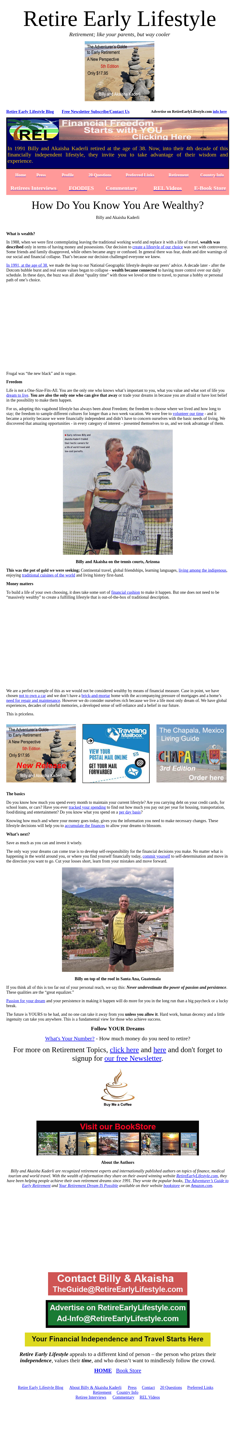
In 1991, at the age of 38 (26, 265)
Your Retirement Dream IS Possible (88, 1185)
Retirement (102, 1392)
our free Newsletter (132, 1058)
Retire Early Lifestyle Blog (30, 111)
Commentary (123, 1397)
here (159, 1049)
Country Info (127, 1392)
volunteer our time (188, 413)
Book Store (128, 1370)
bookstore (171, 1185)
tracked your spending (87, 807)
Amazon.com (201, 1185)
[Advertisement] (117, 1232)
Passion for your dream (25, 1001)
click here (124, 1049)
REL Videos (150, 1397)
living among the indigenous (202, 570)
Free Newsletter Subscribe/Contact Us (96, 111)
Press (132, 1387)
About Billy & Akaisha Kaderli (95, 1387)
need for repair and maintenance (33, 700)
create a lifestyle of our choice (157, 247)
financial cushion (125, 592)
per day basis (130, 812)
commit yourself (156, 856)
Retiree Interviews (90, 1397)
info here (220, 112)
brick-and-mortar (95, 695)
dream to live (17, 395)
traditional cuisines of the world (48, 575)
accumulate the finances (85, 825)
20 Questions (171, 1387)
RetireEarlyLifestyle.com (197, 1176)
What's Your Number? (69, 1038)
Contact (148, 1387)
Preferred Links (200, 1387)
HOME (103, 1370)
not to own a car (32, 695)
